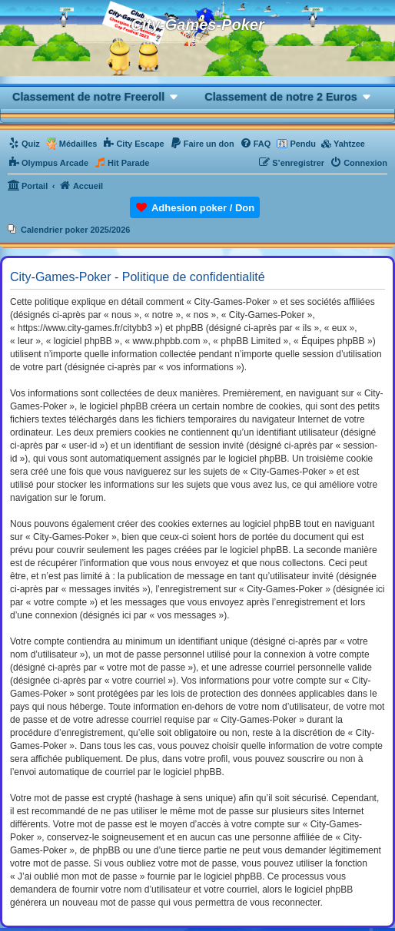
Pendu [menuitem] (303, 143)
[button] (96, 96)
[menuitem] (24, 143)
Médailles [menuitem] (78, 143)
